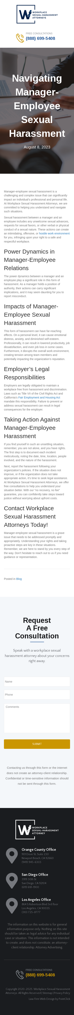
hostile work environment (54, 233)
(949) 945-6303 (31, 862)
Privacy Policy (62, 993)
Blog (19, 578)
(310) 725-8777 (31, 912)
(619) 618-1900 (30, 887)
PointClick (64, 999)
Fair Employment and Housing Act (39, 397)
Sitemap (47, 993)
